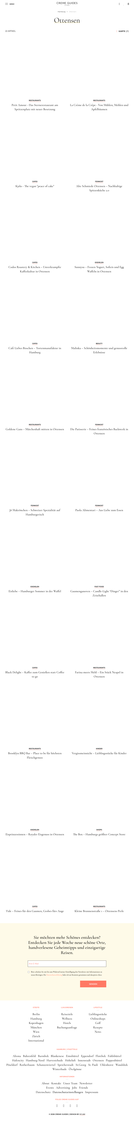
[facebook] (57, 1106)
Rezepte (98, 1027)
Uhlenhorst (106, 1065)
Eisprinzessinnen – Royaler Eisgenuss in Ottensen (34, 834)
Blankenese (57, 1056)
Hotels (67, 1023)
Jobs (74, 1088)
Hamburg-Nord (35, 1060)
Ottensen (98, 1060)
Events (50, 1088)
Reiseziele (67, 1014)
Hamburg (36, 1019)
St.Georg (81, 1065)
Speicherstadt (65, 1065)
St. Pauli (93, 1065)
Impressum (91, 1092)
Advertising (63, 1088)
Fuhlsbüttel (114, 1056)
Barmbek (43, 1056)
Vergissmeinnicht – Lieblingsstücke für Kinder (99, 753)
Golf (98, 1023)
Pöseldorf (12, 1065)
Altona (17, 1056)
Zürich (36, 1036)
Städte (36, 1007)
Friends (83, 1088)
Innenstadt (84, 1060)
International (36, 1040)
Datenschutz (43, 1092)
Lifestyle (97, 1007)
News (98, 1032)
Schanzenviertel (46, 1065)
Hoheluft (70, 1060)
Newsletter (85, 1083)
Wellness (67, 1019)
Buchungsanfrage (67, 1027)
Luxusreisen (67, 1007)
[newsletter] (77, 1106)
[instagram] (63, 1106)
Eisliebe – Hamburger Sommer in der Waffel (35, 591)
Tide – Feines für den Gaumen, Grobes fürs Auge (35, 911)
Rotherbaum (27, 1065)
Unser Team (70, 1083)
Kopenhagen (36, 1023)
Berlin (36, 1014)
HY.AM (82, 1114)
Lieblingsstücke (98, 1014)
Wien (36, 1032)
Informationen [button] (67, 1077)
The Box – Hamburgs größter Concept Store (99, 834)
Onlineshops (97, 1019)
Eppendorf (87, 1056)
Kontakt (56, 1083)
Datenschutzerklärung (54, 975)
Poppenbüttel (114, 1060)
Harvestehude (55, 1060)
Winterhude (59, 1069)
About (45, 1083)
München (36, 1027)
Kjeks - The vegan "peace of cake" (35, 186)
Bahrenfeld (29, 1056)
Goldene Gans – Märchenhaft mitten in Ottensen (35, 429)
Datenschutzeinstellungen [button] (68, 1092)
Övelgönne (75, 1069)
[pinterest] (70, 1106)
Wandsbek (121, 1065)
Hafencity (18, 1060)
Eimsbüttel (72, 1056)
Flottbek (101, 1056)
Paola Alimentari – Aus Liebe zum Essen (99, 510)
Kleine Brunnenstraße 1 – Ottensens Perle (99, 911)
